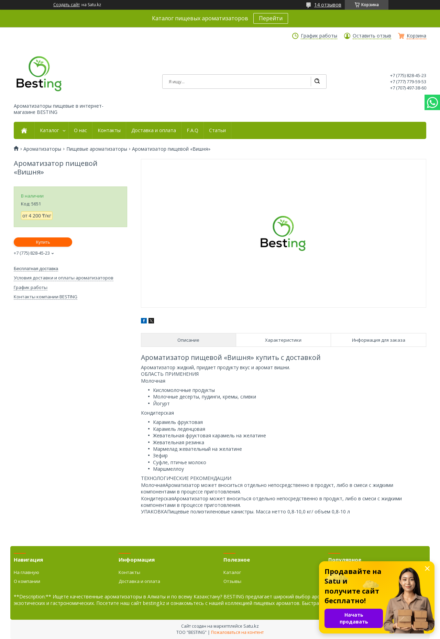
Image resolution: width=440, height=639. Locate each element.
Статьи (217, 130)
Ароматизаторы (42, 149)
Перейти (271, 18)
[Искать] (317, 81)
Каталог (49, 130)
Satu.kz (251, 626)
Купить (43, 242)
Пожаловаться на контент (237, 632)
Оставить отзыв (372, 36)
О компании (27, 581)
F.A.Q (192, 130)
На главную (26, 572)
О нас (80, 130)
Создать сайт (66, 4)
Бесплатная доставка (36, 268)
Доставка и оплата (153, 130)
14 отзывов (327, 4)
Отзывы (232, 581)
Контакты (109, 130)
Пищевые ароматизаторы (96, 149)
